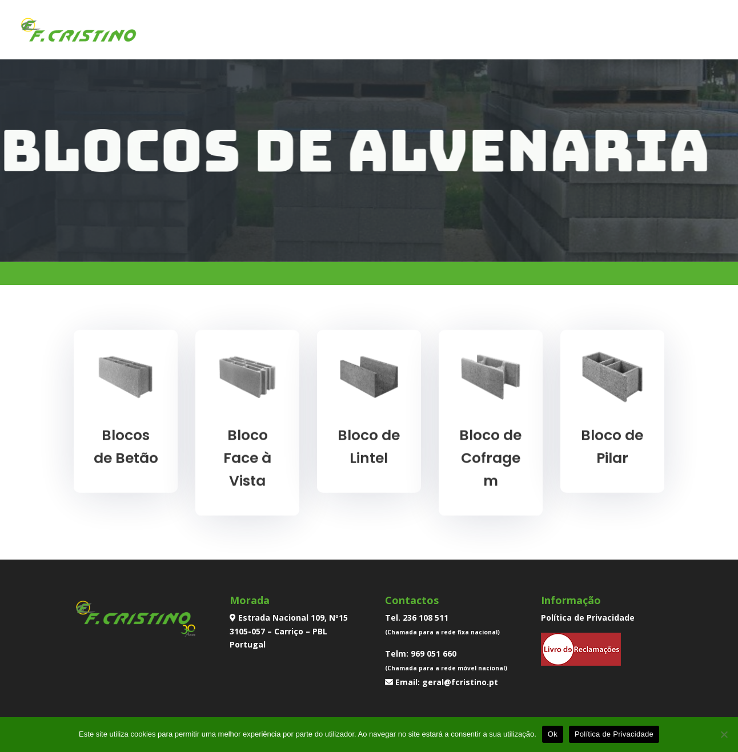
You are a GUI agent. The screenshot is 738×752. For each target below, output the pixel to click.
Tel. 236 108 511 (416, 617)
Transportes (594, 31)
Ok (552, 734)
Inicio (403, 31)
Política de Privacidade (588, 617)
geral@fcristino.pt (460, 682)
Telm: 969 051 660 (420, 653)
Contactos (669, 31)
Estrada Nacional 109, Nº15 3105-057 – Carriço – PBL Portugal (289, 631)
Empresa (457, 31)
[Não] (723, 734)
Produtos (521, 31)
